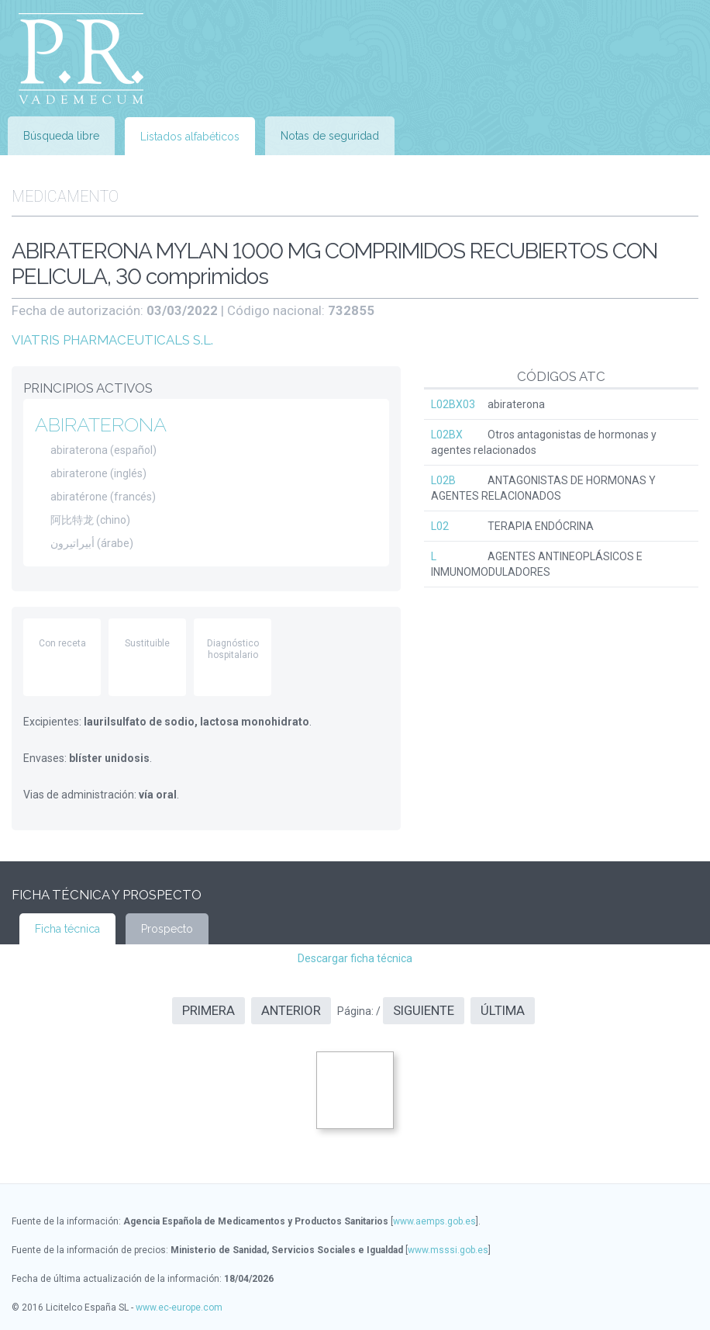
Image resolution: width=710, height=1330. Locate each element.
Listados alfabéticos (190, 136)
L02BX (447, 434)
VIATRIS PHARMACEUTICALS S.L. (112, 340)
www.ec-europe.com (179, 1307)
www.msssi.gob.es (448, 1250)
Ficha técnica (67, 929)
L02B (443, 480)
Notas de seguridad (330, 136)
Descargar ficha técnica (355, 958)
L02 (440, 526)
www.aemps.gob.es (434, 1221)
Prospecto (167, 929)
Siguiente (423, 1010)
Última (503, 1010)
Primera (208, 1010)
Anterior (291, 1010)
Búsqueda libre (61, 136)
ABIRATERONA (101, 424)
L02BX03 (453, 404)
